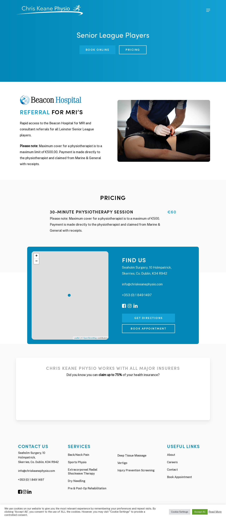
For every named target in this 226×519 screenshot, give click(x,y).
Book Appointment (179, 477)
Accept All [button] (200, 512)
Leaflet (77, 338)
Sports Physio (77, 462)
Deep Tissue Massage (131, 455)
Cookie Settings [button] (179, 512)
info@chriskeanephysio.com (142, 284)
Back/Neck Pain (78, 454)
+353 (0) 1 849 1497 (137, 295)
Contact (172, 469)
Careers (172, 462)
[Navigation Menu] (208, 10)
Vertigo (122, 463)
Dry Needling (76, 481)
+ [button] (36, 256)
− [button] (36, 261)
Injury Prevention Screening (135, 470)
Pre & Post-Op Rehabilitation (87, 488)
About (171, 454)
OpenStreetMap (90, 338)
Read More (215, 511)
